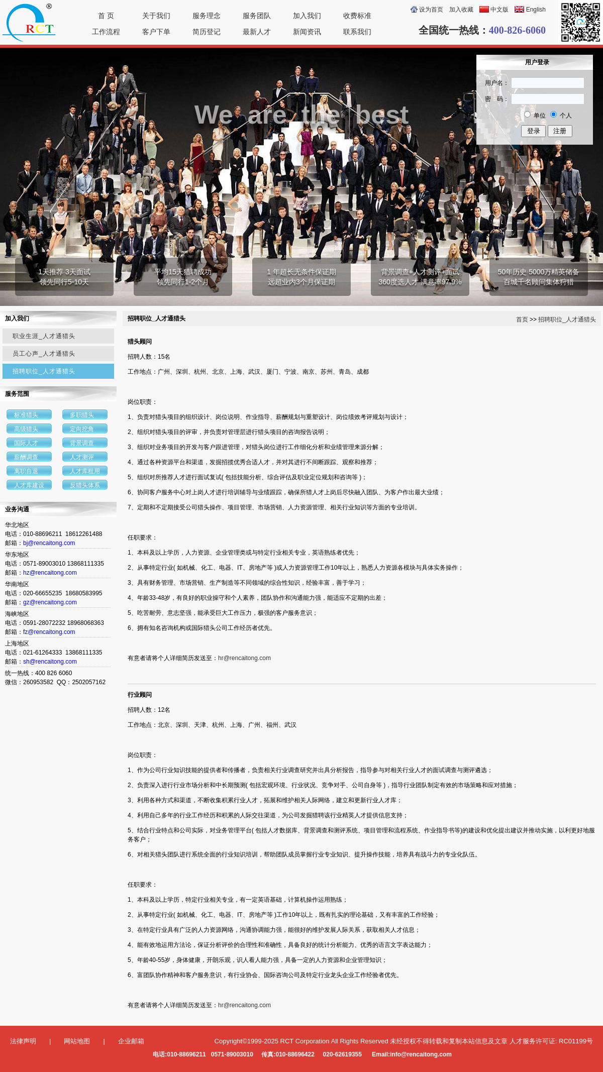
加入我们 (307, 16)
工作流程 (106, 32)
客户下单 (156, 32)
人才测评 (82, 457)
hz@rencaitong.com (50, 572)
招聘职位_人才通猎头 (44, 371)
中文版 (499, 9)
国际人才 (26, 443)
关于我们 (156, 16)
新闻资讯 (307, 32)
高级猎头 (26, 429)
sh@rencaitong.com (50, 661)
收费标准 (357, 16)
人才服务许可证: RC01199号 (551, 1041)
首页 (522, 319)
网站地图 (77, 1041)
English (536, 9)
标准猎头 (26, 414)
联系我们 (357, 32)
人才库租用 (85, 471)
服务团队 (257, 16)
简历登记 (206, 32)
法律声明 (23, 1041)
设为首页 (431, 9)
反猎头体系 (85, 485)
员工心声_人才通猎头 (44, 353)
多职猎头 (82, 414)
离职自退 (26, 471)
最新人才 (257, 32)
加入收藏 (461, 9)
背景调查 (82, 443)
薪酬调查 (26, 457)
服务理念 (206, 16)
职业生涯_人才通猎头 (44, 336)
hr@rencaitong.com (244, 658)
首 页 (106, 16)
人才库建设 (29, 485)
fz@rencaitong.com (49, 631)
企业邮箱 (131, 1041)
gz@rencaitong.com (50, 602)
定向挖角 (82, 429)
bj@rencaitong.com (49, 543)
